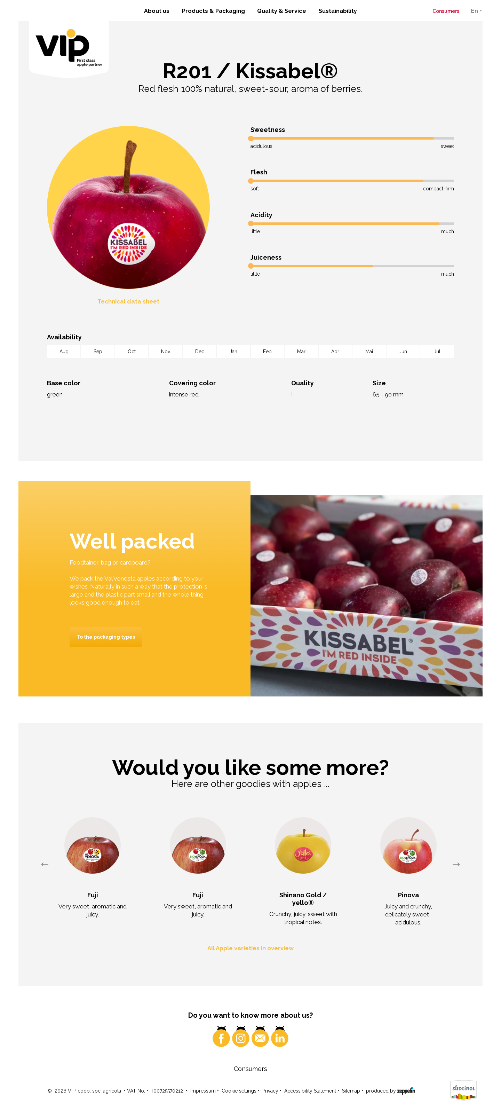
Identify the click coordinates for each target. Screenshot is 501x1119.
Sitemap (351, 1091)
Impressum (203, 1091)
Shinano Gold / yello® (303, 898)
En (474, 11)
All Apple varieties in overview (250, 948)
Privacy (270, 1091)
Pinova (408, 895)
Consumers (445, 11)
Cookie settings (239, 1091)
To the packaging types (106, 637)
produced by (390, 1091)
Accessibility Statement (310, 1091)
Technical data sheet (128, 301)
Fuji (92, 895)
